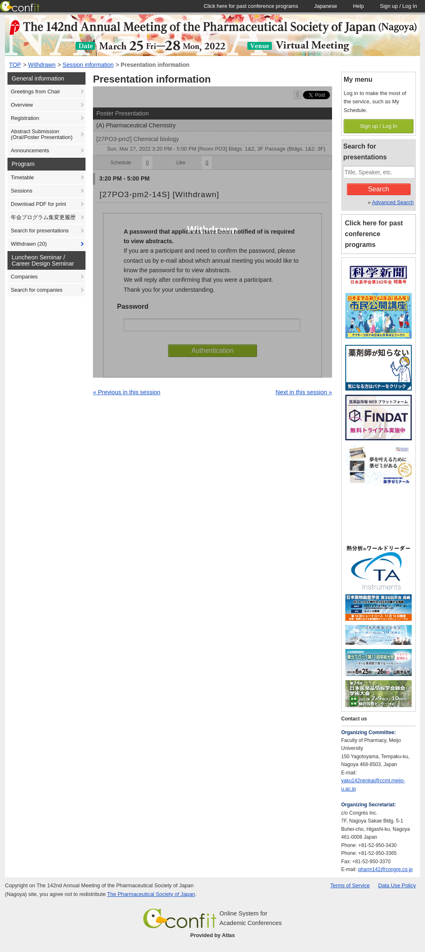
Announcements (30, 150)
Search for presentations (39, 230)
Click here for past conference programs (374, 234)
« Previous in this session (126, 392)
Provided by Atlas (212, 935)
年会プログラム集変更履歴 (43, 217)
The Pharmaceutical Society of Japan (151, 894)
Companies (24, 276)
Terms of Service (350, 885)
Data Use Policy (397, 885)
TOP (15, 64)
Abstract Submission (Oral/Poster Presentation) (42, 134)
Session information (88, 64)
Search (378, 189)
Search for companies (36, 290)
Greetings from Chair (35, 91)
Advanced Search (393, 202)
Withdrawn (42, 64)
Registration (25, 118)
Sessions (21, 191)
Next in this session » (304, 392)
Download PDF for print (38, 204)
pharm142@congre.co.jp (385, 869)
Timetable (22, 177)
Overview (22, 105)
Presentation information (155, 64)
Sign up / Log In (378, 126)
